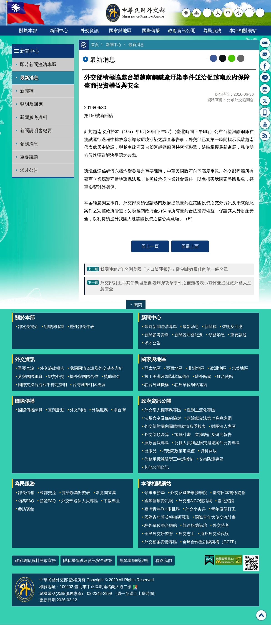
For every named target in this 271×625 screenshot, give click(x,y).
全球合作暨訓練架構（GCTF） (210, 542)
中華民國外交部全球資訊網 (135, 13)
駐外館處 (203, 376)
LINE (265, 77)
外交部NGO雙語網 (195, 501)
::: (14, 46)
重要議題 (29, 156)
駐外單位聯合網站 (160, 525)
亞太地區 (152, 368)
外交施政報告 (52, 368)
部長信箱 (265, 54)
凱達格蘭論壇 (195, 525)
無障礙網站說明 (134, 560)
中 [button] (228, 12)
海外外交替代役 (214, 534)
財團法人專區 (223, 426)
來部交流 (48, 493)
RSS (265, 136)
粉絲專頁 (265, 66)
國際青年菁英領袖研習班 (166, 517)
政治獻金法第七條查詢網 (209, 418)
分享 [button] (249, 12)
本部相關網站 (243, 30)
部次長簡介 (28, 327)
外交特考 (221, 525)
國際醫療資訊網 (158, 501)
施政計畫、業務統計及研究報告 (203, 435)
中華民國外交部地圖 (135, 587)
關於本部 (28, 30)
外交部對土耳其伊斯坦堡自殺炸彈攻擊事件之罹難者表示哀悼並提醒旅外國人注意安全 (175, 286)
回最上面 (190, 246)
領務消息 (29, 143)
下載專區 (111, 501)
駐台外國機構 (156, 385)
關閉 (138, 305)
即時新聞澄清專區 (38, 64)
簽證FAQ (48, 501)
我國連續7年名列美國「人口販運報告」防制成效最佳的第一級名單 (164, 269)
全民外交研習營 (158, 534)
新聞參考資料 (33, 117)
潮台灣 (119, 410)
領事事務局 (154, 493)
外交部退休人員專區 (79, 501)
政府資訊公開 (181, 30)
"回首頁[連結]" (186, 12)
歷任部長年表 (82, 327)
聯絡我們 (164, 560)
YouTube (265, 124)
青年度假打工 (223, 509)
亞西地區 (174, 368)
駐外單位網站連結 (190, 385)
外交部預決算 (156, 435)
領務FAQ (26, 501)
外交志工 (186, 534)
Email (240, 58)
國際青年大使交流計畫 (215, 517)
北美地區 (240, 368)
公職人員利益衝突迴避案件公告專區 (207, 443)
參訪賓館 (26, 509)
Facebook (213, 58)
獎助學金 (112, 376)
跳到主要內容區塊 (2, 2)
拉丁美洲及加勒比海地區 (166, 376)
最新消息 (29, 77)
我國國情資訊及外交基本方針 (96, 368)
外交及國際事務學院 (188, 493)
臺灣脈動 (56, 410)
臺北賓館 (226, 501)
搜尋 (260, 12)
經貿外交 (56, 376)
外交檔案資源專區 (160, 542)
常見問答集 (106, 493)
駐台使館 (225, 376)
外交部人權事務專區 (162, 410)
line (231, 58)
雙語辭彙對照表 (76, 493)
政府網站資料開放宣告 (35, 560)
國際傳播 (151, 30)
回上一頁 (150, 246)
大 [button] (218, 12)
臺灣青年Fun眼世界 (162, 509)
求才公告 (29, 170)
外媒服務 (100, 410)
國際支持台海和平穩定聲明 (42, 385)
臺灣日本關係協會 (229, 493)
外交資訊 (89, 30)
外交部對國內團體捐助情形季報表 (175, 426)
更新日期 (47, 600)
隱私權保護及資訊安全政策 (87, 560)
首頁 (95, 45)
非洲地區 (196, 368)
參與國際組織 (30, 376)
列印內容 (250, 58)
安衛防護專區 (211, 459)
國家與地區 (120, 30)
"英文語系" (207, 12)
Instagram (265, 89)
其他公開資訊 (156, 467)
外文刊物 (78, 410)
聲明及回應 (31, 104)
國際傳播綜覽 (30, 410)
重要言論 (26, 368)
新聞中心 (59, 30)
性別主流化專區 (201, 410)
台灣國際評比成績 (89, 385)
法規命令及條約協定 (162, 418)
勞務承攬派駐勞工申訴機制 (168, 459)
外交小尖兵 (195, 509)
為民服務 (212, 30)
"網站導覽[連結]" (196, 12)
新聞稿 (27, 90)
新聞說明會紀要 (36, 130)
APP (265, 112)
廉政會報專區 (156, 443)
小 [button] (238, 12)
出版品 (150, 451)
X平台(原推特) (265, 101)
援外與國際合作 (84, 376)
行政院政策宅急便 (178, 451)
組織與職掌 (54, 327)
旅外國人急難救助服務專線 (265, 43)
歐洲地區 (218, 368)
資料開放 (208, 451)
